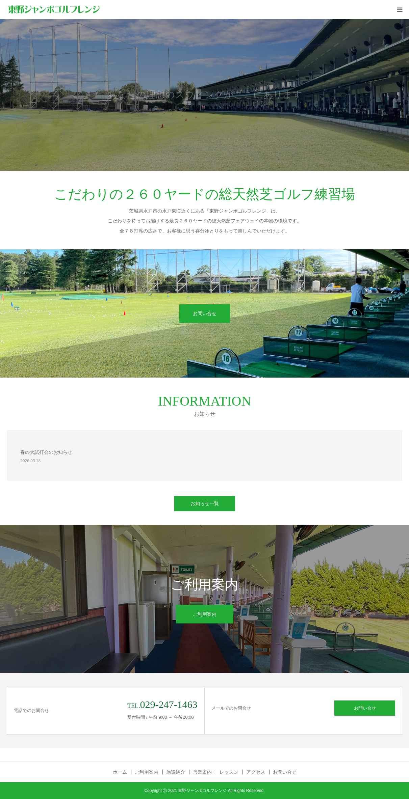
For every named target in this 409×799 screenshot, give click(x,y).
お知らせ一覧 (204, 503)
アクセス (255, 772)
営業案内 (202, 772)
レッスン (229, 772)
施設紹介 (175, 772)
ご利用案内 (204, 614)
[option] (204, 95)
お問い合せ (204, 313)
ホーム (120, 772)
